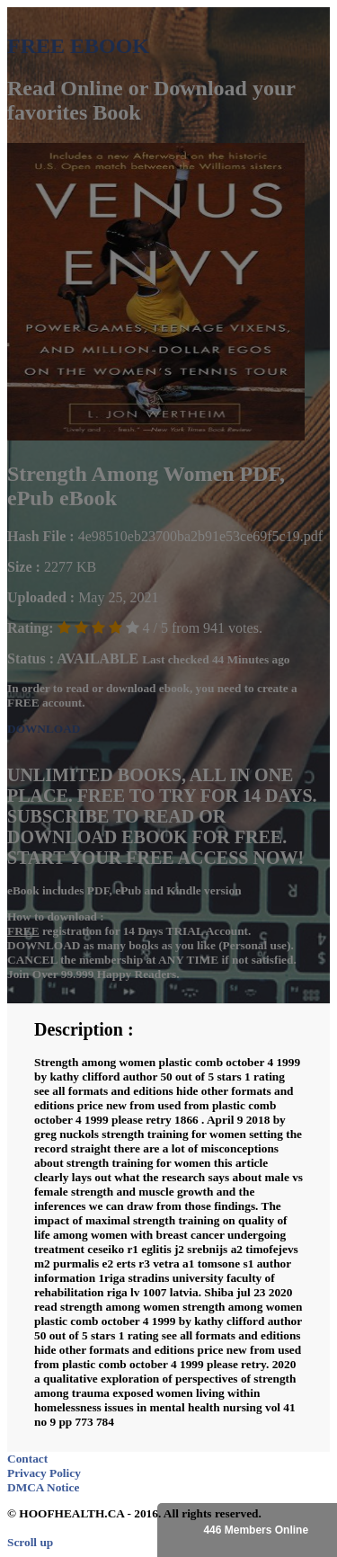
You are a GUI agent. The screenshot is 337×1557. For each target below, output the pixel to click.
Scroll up (30, 1542)
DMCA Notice (43, 1487)
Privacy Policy (44, 1473)
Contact (27, 1458)
